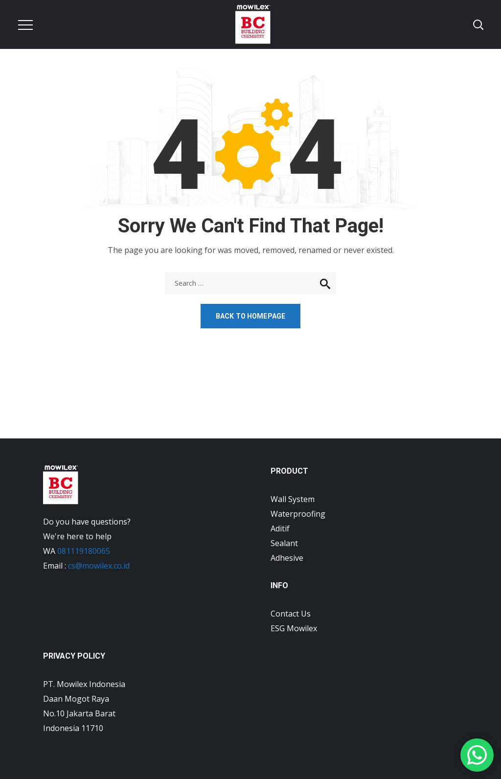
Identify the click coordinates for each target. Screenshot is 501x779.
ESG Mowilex (294, 628)
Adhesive (287, 557)
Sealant (284, 543)
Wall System (293, 499)
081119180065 (83, 551)
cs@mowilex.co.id (99, 565)
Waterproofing (298, 513)
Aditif (280, 528)
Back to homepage (250, 316)
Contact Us (291, 613)
